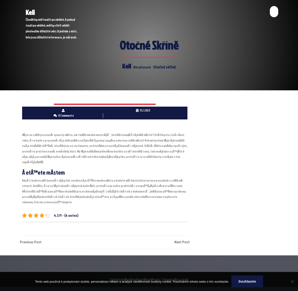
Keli (30, 12)
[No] (292, 281)
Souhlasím (247, 281)
